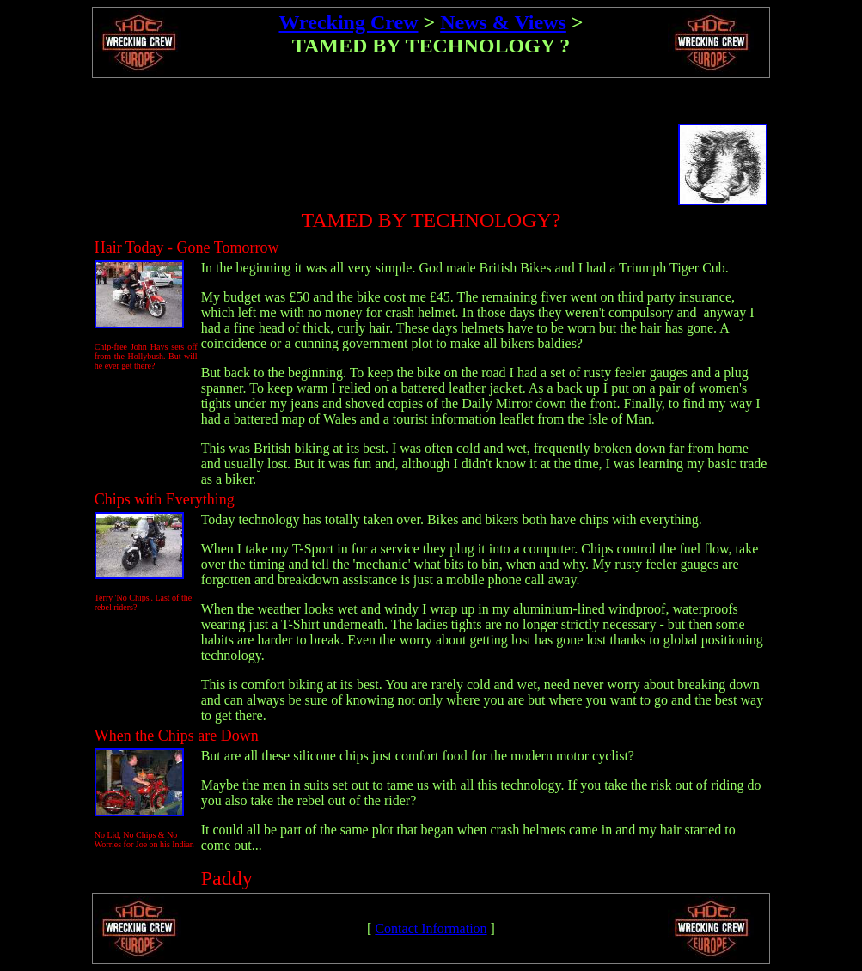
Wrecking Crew (348, 22)
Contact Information (430, 928)
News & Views (503, 22)
